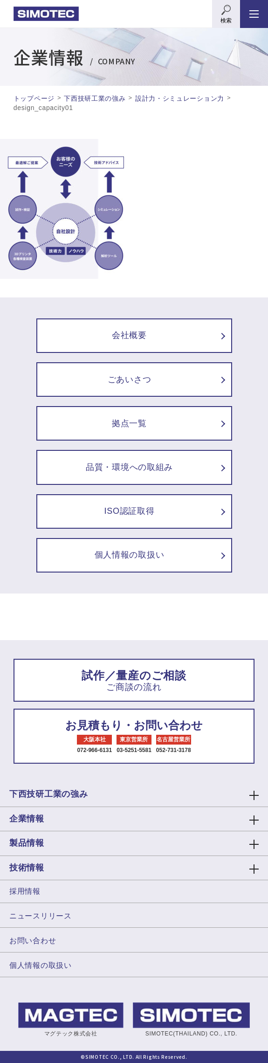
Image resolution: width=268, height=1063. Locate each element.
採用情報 (25, 891)
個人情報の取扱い (40, 965)
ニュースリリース (40, 916)
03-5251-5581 (134, 750)
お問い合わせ (32, 941)
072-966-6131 (94, 750)
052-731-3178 (173, 750)
